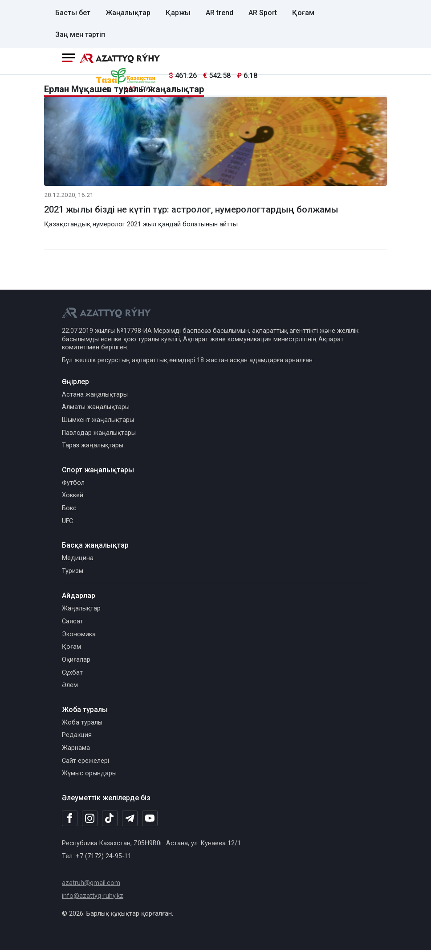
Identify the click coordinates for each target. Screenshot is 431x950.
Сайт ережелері (85, 761)
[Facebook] (69, 818)
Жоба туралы (82, 722)
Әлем (70, 685)
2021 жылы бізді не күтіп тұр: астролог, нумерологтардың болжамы (191, 209)
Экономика (79, 634)
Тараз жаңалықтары (92, 445)
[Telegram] (129, 819)
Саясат (72, 621)
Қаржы (178, 12)
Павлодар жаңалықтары (99, 433)
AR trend (219, 12)
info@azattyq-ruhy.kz (92, 896)
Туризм (72, 571)
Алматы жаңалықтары (96, 407)
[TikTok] (109, 818)
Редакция (77, 735)
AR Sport (262, 12)
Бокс (69, 508)
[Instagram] (89, 818)
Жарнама (76, 748)
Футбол (73, 483)
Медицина (78, 558)
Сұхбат (72, 672)
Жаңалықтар (128, 12)
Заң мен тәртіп (80, 34)
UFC (67, 521)
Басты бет (72, 12)
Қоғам (303, 12)
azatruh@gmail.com (91, 883)
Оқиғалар (76, 659)
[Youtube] (150, 819)
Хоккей (72, 495)
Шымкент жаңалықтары (98, 420)
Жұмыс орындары (89, 773)
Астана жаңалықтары (95, 394)
